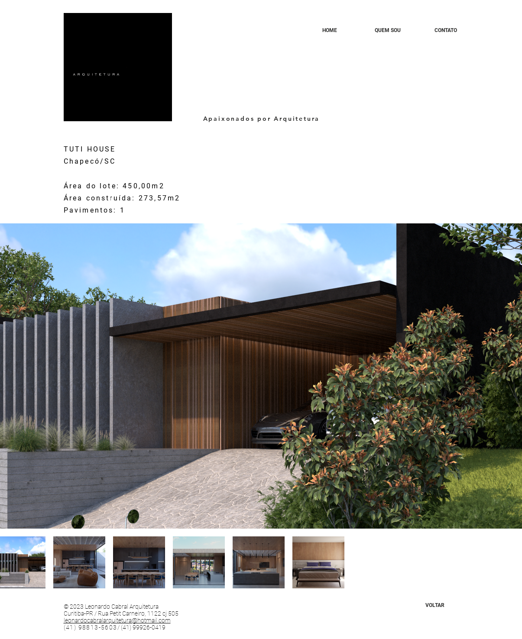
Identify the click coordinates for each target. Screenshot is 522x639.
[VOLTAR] (435, 605)
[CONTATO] (446, 30)
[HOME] (330, 30)
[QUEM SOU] (388, 30)
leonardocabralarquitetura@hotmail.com (117, 620)
